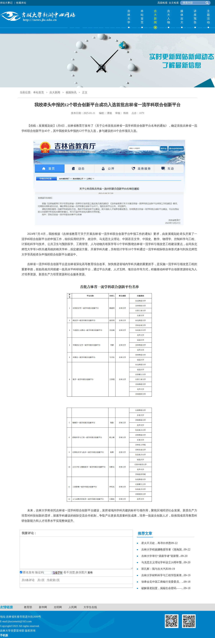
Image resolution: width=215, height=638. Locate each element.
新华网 (43, 607)
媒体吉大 (181, 16)
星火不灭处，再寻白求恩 (156, 543)
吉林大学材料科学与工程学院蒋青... (162, 575)
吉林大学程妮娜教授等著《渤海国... (162, 549)
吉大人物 (168, 16)
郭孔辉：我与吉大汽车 (154, 568)
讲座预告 (195, 16)
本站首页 (142, 16)
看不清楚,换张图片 (75, 572)
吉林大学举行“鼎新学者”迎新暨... (161, 556)
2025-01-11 (89, 113)
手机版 (4, 635)
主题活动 (208, 16)
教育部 (28, 607)
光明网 (58, 607)
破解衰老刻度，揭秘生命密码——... (162, 588)
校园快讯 (71, 92)
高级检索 (162, 2)
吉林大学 (128, 16)
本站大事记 (6, 2)
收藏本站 (21, 2)
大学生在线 (90, 607)
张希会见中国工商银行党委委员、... (162, 581)
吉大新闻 (155, 16)
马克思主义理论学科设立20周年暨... (162, 562)
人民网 (73, 607)
